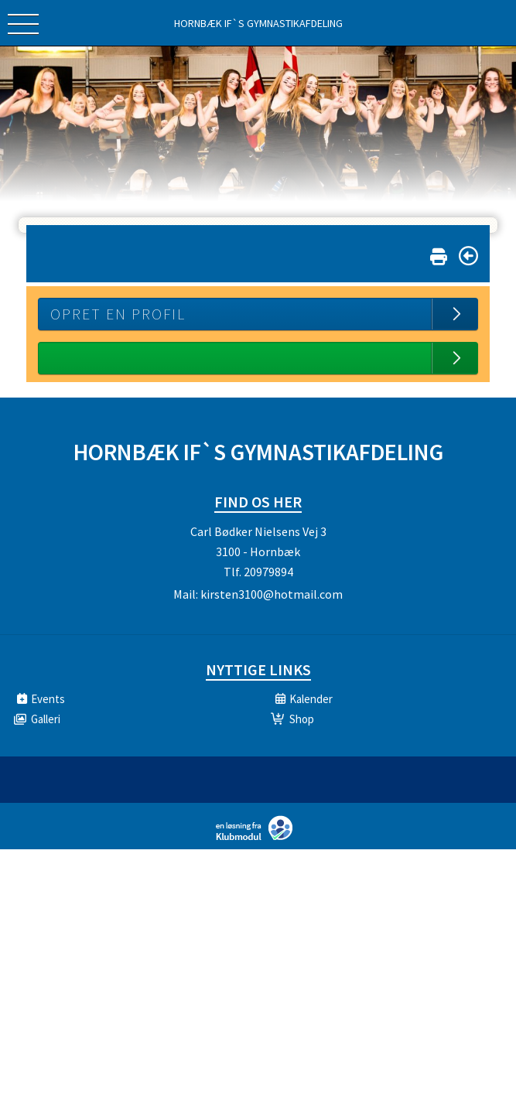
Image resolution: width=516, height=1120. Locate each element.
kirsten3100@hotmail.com (271, 594)
